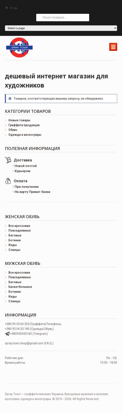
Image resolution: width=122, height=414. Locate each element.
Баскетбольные (20, 286)
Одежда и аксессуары (24, 134)
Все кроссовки (19, 225)
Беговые (14, 235)
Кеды (12, 245)
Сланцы (14, 250)
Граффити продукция (24, 125)
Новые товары (19, 120)
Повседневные (19, 230)
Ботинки (14, 240)
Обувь (12, 129)
